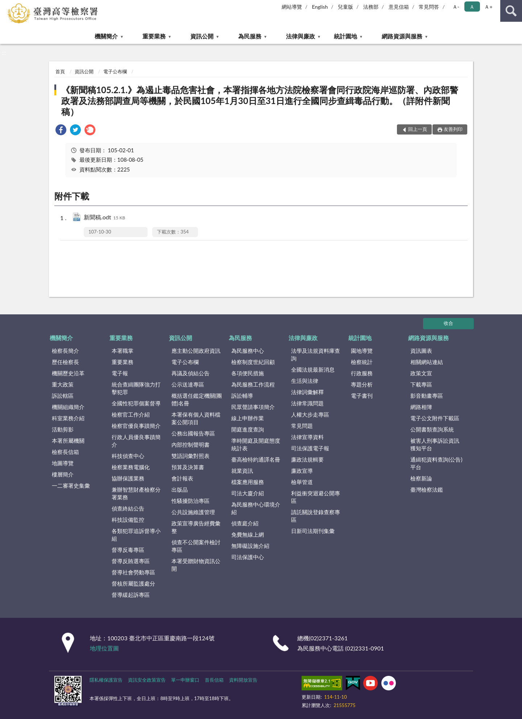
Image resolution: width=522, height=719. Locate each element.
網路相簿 (421, 407)
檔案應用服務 (247, 482)
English (320, 7)
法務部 (370, 7)
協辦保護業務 (128, 478)
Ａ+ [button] (488, 7)
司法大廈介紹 (247, 493)
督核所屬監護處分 (133, 583)
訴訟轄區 (63, 395)
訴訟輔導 (242, 395)
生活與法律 (304, 380)
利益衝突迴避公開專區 (315, 497)
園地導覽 (362, 350)
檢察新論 (421, 478)
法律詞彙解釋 (307, 392)
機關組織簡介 (68, 407)
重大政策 (63, 384)
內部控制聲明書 (190, 444)
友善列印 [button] (453, 129)
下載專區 (421, 384)
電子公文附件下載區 (434, 418)
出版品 (179, 489)
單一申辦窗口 (185, 680)
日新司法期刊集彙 (313, 531)
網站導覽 (292, 7)
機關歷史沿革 (68, 373)
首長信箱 (214, 680)
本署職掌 (122, 350)
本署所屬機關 (68, 440)
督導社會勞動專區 (133, 572)
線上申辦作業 (247, 418)
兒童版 (345, 7)
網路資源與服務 (402, 36)
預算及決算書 (187, 467)
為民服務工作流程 (253, 384)
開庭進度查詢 (247, 429)
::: (7, 6)
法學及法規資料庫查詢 (315, 354)
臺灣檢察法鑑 (426, 489)
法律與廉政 (300, 36)
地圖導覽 (63, 463)
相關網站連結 (426, 362)
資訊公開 (202, 36)
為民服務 (249, 36)
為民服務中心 (247, 350)
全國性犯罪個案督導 (136, 403)
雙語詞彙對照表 (190, 456)
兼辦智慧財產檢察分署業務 (136, 493)
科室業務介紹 (68, 418)
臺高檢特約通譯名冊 (255, 459)
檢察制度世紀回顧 (253, 362)
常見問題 (302, 425)
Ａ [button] (472, 7)
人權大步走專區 (310, 414)
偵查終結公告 (128, 508)
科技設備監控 (128, 519)
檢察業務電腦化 (131, 467)
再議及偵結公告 (190, 373)
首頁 (60, 71)
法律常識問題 (307, 403)
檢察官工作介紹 (131, 414)
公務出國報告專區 (193, 433)
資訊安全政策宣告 (147, 680)
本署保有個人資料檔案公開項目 (195, 418)
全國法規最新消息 (313, 369)
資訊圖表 (421, 350)
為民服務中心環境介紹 (255, 508)
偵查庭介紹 (244, 523)
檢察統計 (362, 362)
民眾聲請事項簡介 (253, 407)
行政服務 (362, 373)
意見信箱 (399, 7)
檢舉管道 (302, 482)
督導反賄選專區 (131, 561)
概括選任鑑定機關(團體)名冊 (196, 399)
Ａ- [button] (455, 7)
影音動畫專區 (426, 395)
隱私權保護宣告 (106, 680)
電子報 (120, 373)
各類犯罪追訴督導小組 (136, 535)
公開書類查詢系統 (432, 429)
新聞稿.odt (104, 218)
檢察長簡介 (65, 350)
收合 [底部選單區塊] (448, 323)
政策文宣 (421, 373)
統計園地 (345, 36)
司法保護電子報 (310, 448)
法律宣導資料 (307, 437)
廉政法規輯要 (307, 459)
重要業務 (154, 36)
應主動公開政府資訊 (195, 350)
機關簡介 (106, 36)
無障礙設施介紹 (250, 545)
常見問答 (429, 7)
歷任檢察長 (65, 362)
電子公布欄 (115, 71)
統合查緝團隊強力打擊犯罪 (136, 388)
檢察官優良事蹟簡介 (136, 425)
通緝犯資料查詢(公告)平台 (436, 463)
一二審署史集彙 (71, 485)
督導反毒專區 (128, 549)
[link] (60, 130)
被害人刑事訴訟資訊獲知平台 (434, 444)
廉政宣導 (302, 470)
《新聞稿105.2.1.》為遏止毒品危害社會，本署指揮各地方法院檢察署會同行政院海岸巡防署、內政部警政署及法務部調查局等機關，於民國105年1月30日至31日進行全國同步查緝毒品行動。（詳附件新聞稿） (259, 100)
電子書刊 (362, 395)
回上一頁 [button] (417, 129)
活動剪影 (63, 429)
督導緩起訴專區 (131, 594)
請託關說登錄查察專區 (315, 516)
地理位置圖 (104, 648)
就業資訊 (242, 470)
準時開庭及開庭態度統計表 (255, 444)
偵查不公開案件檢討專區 (195, 546)
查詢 (511, 11)
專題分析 (362, 384)
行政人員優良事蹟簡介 (136, 441)
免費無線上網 (247, 534)
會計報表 (182, 478)
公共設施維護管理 (193, 512)
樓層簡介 (63, 474)
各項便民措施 (247, 373)
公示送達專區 (187, 384)
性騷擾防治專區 (190, 500)
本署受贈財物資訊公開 (195, 565)
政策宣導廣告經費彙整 (195, 527)
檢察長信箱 (65, 452)
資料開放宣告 (243, 680)
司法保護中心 (247, 557)
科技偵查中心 (128, 456)
